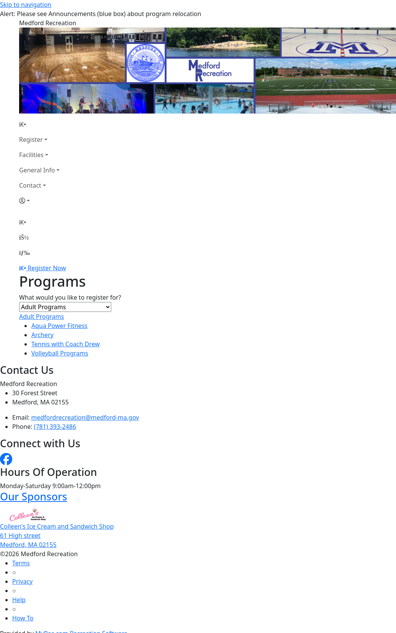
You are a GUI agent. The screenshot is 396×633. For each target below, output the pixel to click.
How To (22, 618)
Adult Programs (41, 316)
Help (19, 600)
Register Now (47, 268)
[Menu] (24, 252)
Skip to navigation (25, 4)
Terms (21, 563)
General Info (37, 170)
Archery (42, 335)
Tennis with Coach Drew (65, 344)
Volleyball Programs (59, 353)
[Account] (39, 200)
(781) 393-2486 (55, 426)
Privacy (22, 581)
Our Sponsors (33, 496)
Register (31, 139)
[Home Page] (39, 124)
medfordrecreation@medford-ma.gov (85, 417)
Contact (30, 185)
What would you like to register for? (70, 297)
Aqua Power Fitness (59, 325)
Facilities (31, 155)
